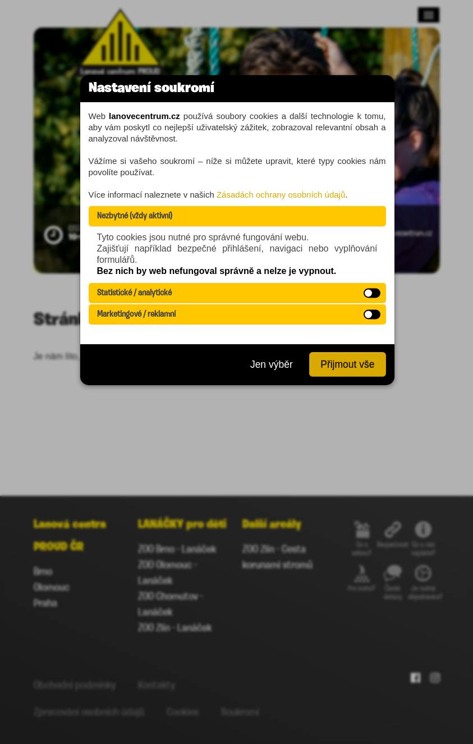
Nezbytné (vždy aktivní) (134, 216)
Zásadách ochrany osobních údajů (281, 194)
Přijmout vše (347, 364)
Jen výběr (271, 364)
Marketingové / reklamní (136, 314)
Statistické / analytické (134, 293)
